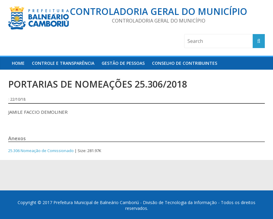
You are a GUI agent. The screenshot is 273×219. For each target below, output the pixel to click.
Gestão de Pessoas (123, 63)
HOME (18, 63)
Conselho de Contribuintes (184, 63)
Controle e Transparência (63, 63)
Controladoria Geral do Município (158, 11)
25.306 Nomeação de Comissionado (41, 150)
